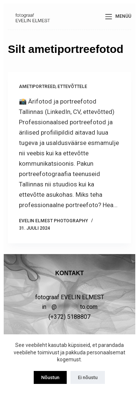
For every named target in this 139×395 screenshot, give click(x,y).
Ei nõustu (87, 377)
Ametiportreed (37, 86)
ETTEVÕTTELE (72, 86)
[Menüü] (118, 16)
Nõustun (50, 377)
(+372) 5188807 (69, 316)
